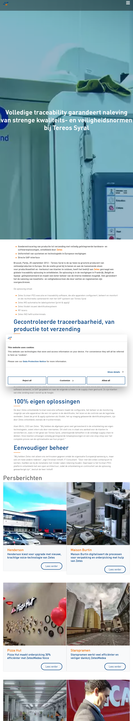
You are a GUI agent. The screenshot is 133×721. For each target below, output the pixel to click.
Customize (66, 380)
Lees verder (51, 566)
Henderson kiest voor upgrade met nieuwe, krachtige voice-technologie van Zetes (34, 555)
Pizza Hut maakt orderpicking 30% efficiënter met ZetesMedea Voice (29, 656)
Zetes (59, 249)
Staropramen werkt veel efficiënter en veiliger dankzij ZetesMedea (95, 656)
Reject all (27, 380)
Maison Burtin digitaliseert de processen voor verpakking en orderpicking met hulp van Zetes (97, 557)
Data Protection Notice (34, 361)
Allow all (106, 380)
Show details (114, 372)
